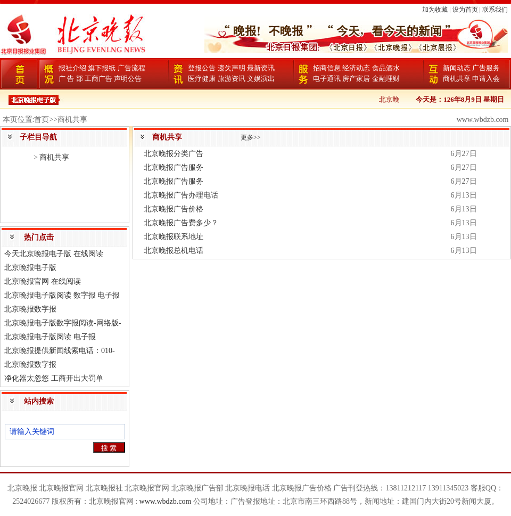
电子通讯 (327, 79)
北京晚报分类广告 (173, 154)
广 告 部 (71, 79)
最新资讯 (261, 68)
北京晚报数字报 (30, 309)
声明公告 (128, 79)
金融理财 (386, 79)
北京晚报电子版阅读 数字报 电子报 (62, 295)
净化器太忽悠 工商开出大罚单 (53, 378)
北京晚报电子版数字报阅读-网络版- (62, 323)
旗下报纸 (102, 68)
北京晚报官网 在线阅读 (42, 281)
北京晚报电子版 (30, 268)
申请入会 (486, 79)
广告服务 (486, 68)
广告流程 (131, 68)
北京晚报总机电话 (173, 251)
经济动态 (356, 68)
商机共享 (457, 79)
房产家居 (356, 79)
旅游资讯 (231, 79)
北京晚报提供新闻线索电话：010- (59, 351)
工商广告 (98, 79)
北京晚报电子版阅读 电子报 (50, 337)
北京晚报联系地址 (173, 237)
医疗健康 (202, 79)
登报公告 (202, 68)
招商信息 (327, 68)
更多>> (251, 137)
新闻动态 (457, 68)
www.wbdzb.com (165, 501)
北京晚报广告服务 (173, 167)
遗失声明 (231, 68)
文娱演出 (261, 79)
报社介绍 (72, 68)
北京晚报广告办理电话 (181, 195)
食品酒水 (386, 68)
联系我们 (495, 9)
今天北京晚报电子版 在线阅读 (53, 254)
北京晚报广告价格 (173, 209)
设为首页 (465, 9)
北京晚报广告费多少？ (181, 223)
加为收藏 (435, 9)
